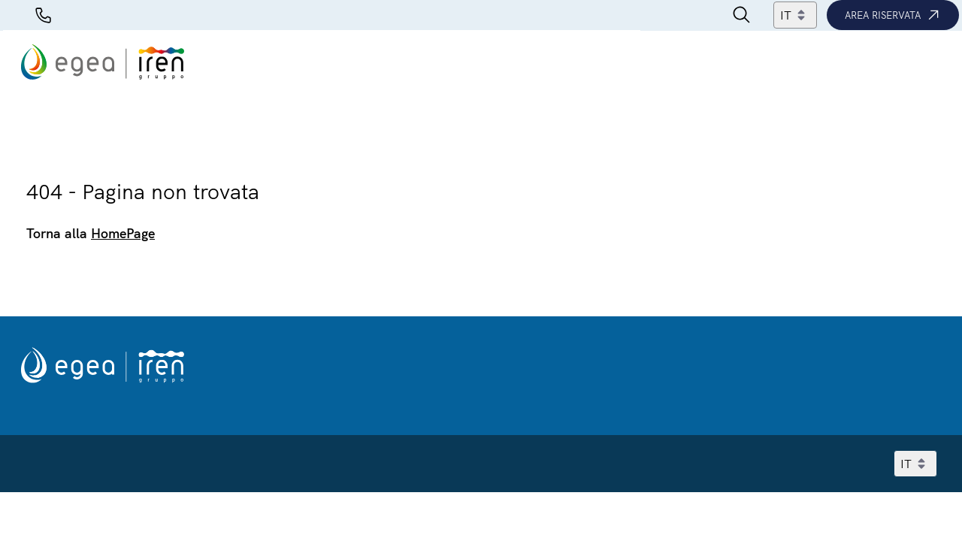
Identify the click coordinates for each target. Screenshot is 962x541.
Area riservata (893, 15)
